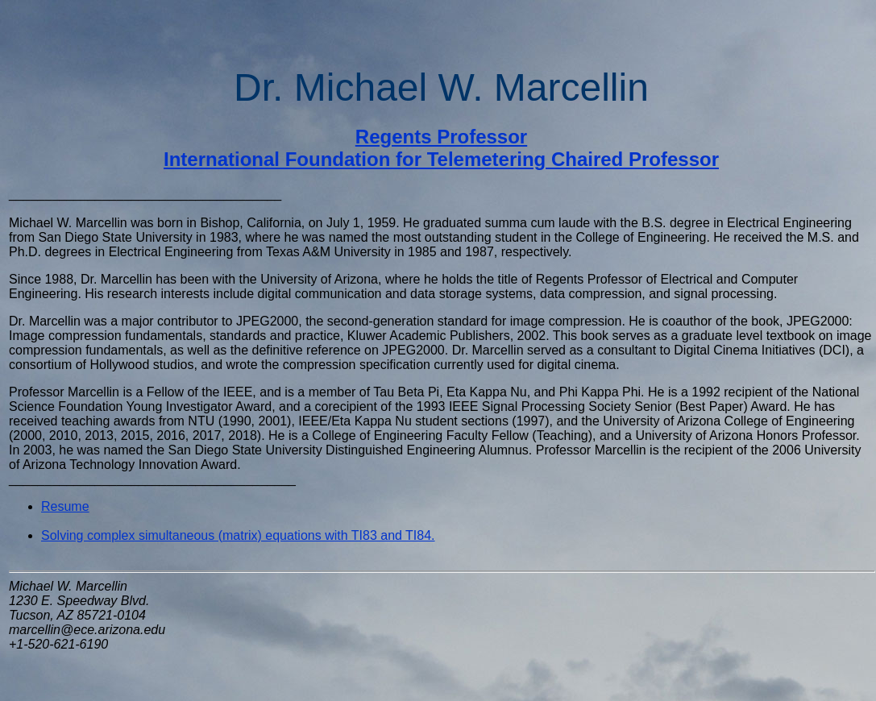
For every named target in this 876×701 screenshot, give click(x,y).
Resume (65, 506)
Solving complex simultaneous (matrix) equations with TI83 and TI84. (238, 535)
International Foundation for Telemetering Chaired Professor (441, 159)
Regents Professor (441, 136)
